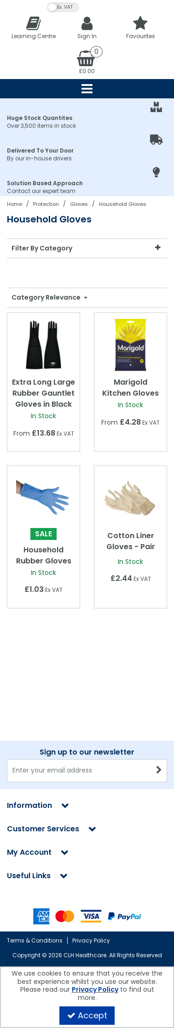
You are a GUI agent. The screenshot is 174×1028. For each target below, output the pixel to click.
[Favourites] (140, 27)
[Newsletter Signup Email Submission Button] (159, 770)
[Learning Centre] (33, 27)
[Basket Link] (87, 61)
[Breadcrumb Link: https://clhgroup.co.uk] (14, 204)
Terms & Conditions (35, 940)
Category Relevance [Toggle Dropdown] (47, 298)
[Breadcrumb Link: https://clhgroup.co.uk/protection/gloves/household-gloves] (122, 204)
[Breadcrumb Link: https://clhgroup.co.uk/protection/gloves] (79, 204)
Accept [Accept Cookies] (87, 1015)
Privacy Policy (91, 940)
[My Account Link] (87, 27)
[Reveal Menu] (87, 88)
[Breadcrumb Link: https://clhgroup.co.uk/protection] (46, 204)
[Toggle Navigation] (87, 88)
